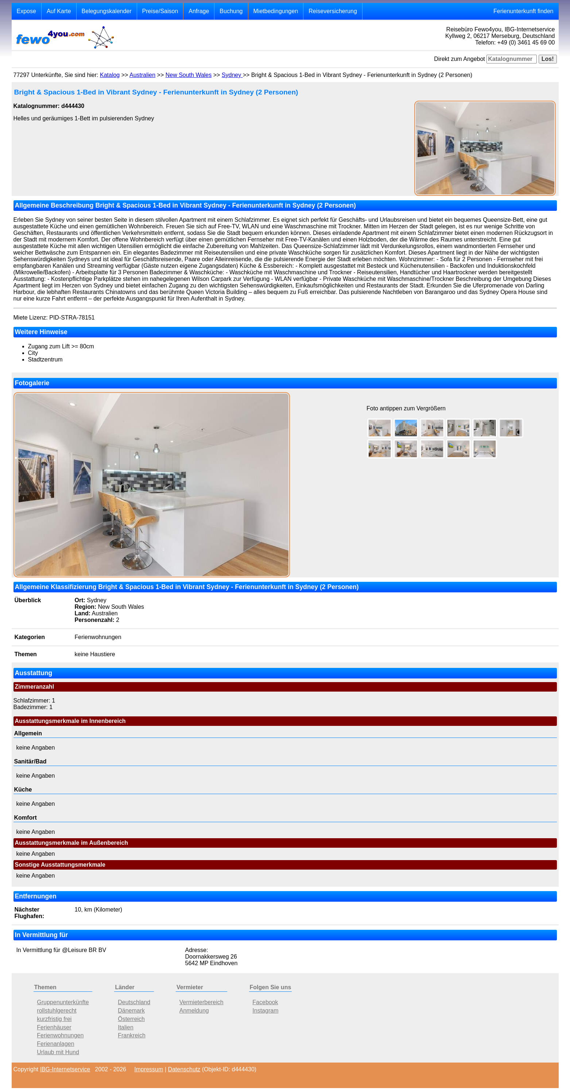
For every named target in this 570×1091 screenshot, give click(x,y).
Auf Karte (59, 11)
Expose (26, 11)
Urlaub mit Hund (58, 1052)
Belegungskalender (107, 11)
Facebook (265, 1002)
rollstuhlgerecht (57, 1010)
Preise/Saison (160, 11)
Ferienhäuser (54, 1027)
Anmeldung (194, 1010)
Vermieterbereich (201, 1002)
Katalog (110, 75)
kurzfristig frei (54, 1019)
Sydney (232, 75)
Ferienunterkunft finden (523, 11)
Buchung (231, 11)
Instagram (265, 1010)
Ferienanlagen (55, 1044)
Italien (125, 1027)
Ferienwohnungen (60, 1035)
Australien (142, 75)
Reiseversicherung (333, 11)
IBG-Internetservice (65, 1069)
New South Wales (189, 75)
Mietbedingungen (275, 11)
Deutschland (134, 1002)
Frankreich (132, 1035)
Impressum (148, 1069)
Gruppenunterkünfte (63, 1002)
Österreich (131, 1019)
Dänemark (131, 1010)
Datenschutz (184, 1069)
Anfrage (199, 11)
